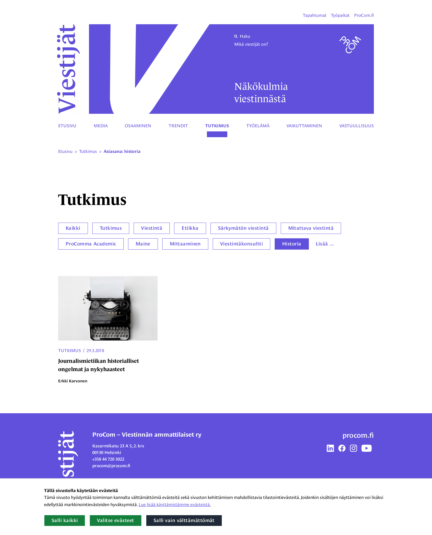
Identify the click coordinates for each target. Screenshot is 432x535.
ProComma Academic (91, 244)
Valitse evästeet (115, 520)
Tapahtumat (314, 15)
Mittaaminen (185, 244)
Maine (143, 244)
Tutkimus (217, 125)
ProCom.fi (364, 15)
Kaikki (73, 228)
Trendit (178, 125)
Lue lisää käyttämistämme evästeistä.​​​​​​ (175, 504)
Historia (291, 244)
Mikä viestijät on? (251, 44)
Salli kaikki (65, 520)
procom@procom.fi (111, 465)
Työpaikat (340, 15)
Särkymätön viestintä (243, 228)
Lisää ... (325, 244)
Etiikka (190, 228)
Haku (242, 36)
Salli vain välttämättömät (184, 520)
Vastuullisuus (356, 125)
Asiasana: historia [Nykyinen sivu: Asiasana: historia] (122, 151)
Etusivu (67, 125)
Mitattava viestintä (311, 228)
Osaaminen (138, 125)
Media (101, 125)
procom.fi (358, 435)
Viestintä (151, 228)
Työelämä (257, 125)
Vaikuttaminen (304, 125)
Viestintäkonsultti (241, 244)
